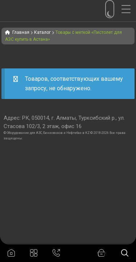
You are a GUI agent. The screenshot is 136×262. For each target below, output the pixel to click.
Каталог (42, 32)
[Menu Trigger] (128, 9)
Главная (20, 32)
